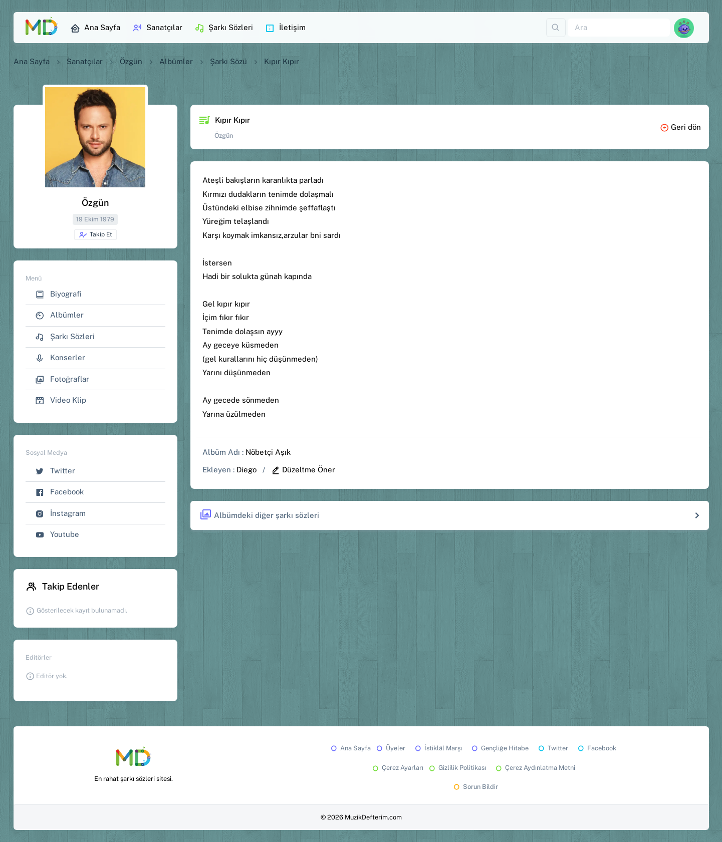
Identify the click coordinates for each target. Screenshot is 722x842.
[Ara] (619, 28)
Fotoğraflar (62, 379)
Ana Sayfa (95, 28)
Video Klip (60, 400)
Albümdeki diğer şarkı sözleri (259, 515)
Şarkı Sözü (228, 61)
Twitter (55, 471)
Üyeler (390, 748)
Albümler (176, 61)
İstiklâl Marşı (437, 748)
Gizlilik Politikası (456, 767)
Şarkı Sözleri (223, 28)
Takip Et (95, 234)
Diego (246, 469)
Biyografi (58, 294)
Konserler (60, 358)
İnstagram (60, 513)
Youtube (57, 534)
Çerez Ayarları (397, 767)
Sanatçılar (157, 28)
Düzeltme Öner (303, 469)
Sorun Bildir (475, 786)
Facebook (59, 492)
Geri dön (680, 127)
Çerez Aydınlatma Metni (534, 767)
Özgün (131, 61)
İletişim (285, 28)
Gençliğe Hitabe (499, 748)
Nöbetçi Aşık (268, 452)
